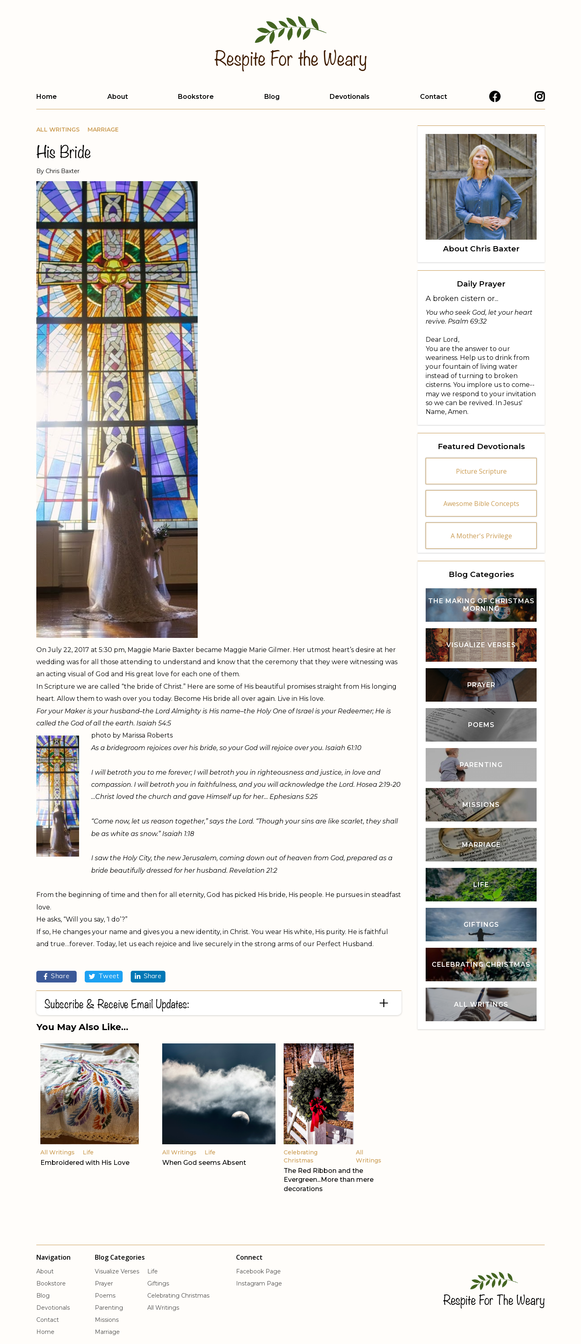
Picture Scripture (481, 471)
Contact (433, 96)
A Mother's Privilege (481, 535)
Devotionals (350, 96)
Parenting (109, 1307)
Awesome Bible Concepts (481, 503)
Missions (107, 1319)
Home (46, 96)
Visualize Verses (117, 1271)
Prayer (104, 1283)
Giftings (158, 1283)
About (117, 96)
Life (152, 1271)
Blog (272, 96)
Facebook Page (258, 1271)
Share (57, 976)
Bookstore (196, 96)
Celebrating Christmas (178, 1295)
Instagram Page (259, 1283)
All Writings (57, 129)
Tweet (104, 976)
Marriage (103, 129)
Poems (105, 1295)
